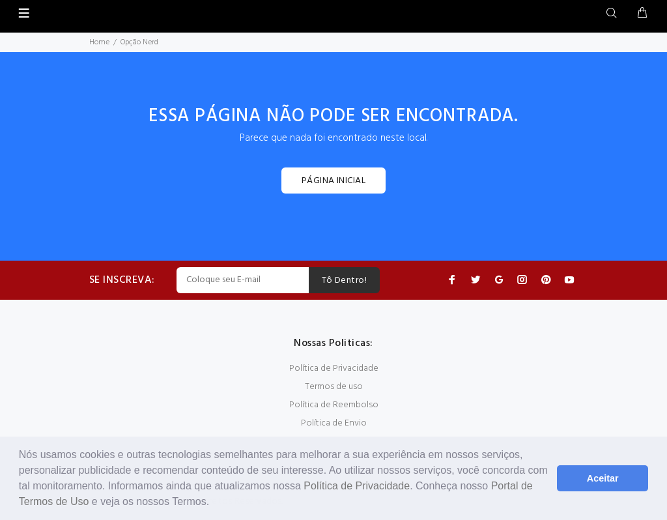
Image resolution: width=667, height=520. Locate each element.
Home (99, 42)
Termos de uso (334, 386)
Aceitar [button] (603, 478)
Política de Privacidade (357, 485)
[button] (214, 503)
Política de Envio (334, 423)
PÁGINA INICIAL (333, 180)
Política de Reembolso (333, 404)
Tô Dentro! (344, 280)
